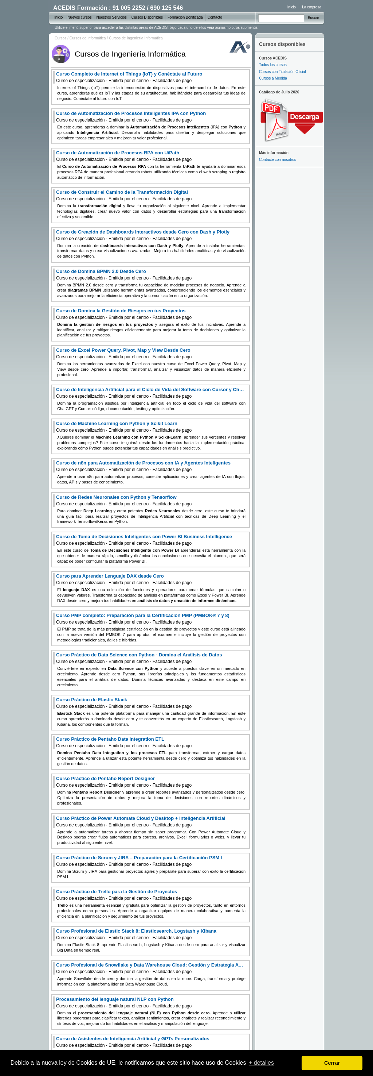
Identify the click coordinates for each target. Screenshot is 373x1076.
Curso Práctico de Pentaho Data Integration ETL (124, 742)
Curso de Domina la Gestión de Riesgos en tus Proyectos (124, 314)
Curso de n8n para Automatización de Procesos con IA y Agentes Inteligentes (143, 466)
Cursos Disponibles (147, 17)
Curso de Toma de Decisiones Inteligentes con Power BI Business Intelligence (144, 540)
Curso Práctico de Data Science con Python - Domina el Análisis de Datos (139, 658)
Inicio (291, 7)
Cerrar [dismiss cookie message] (332, 1063)
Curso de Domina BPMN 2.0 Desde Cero (124, 275)
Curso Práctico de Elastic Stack (124, 703)
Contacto (215, 17)
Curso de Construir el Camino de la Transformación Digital (124, 195)
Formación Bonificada (185, 17)
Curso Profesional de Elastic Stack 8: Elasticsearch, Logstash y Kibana (136, 934)
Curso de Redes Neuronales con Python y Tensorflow (124, 500)
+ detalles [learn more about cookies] (261, 1063)
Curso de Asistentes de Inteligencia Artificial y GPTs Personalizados (132, 1042)
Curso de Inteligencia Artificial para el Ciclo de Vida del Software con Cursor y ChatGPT (151, 393)
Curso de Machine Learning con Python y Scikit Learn (124, 427)
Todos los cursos (273, 65)
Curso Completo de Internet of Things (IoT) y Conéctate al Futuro (129, 77)
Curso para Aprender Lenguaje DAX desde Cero (124, 579)
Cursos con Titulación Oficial (282, 72)
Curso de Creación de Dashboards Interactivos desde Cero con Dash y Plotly (142, 235)
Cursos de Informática (88, 38)
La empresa (311, 7)
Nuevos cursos (79, 17)
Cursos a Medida (273, 78)
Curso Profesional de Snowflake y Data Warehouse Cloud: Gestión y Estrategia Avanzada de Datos (151, 968)
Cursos (60, 38)
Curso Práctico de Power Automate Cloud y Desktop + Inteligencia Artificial (140, 821)
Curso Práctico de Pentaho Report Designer (124, 782)
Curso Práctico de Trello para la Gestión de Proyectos (124, 895)
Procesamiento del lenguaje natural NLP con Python (124, 1002)
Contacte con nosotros (277, 160)
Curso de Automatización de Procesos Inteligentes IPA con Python (131, 117)
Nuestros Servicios (112, 17)
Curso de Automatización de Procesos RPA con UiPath (124, 156)
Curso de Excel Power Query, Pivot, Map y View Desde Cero (124, 353)
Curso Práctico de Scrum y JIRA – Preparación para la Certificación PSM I (139, 861)
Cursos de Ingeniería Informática (136, 38)
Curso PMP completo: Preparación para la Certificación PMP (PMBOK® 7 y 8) (142, 619)
